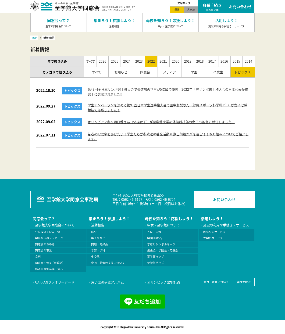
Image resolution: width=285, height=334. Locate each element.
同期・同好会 (99, 244)
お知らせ (120, 72)
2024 (127, 61)
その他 (95, 256)
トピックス (242, 72)
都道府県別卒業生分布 (49, 269)
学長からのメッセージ (49, 238)
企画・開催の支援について (108, 263)
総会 (94, 232)
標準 (176, 9)
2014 (248, 61)
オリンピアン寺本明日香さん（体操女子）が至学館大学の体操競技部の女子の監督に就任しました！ (161, 121)
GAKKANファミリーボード (54, 282)
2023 (139, 61)
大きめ (191, 9)
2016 (224, 61)
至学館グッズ (155, 263)
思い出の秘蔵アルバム (107, 282)
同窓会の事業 (43, 250)
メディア (169, 72)
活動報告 (97, 225)
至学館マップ (155, 256)
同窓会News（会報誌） (50, 263)
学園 (194, 72)
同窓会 (145, 72)
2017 (212, 61)
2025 (114, 61)
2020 (175, 61)
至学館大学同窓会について (54, 225)
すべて (90, 61)
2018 (200, 61)
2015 (236, 61)
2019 (188, 61)
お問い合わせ (224, 199)
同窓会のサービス (214, 232)
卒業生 (218, 72)
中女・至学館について (163, 225)
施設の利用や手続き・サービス (226, 225)
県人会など (98, 238)
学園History (154, 238)
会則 (38, 256)
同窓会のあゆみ (45, 244)
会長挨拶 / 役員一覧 (47, 232)
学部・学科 (98, 250)
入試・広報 (154, 232)
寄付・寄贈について (216, 282)
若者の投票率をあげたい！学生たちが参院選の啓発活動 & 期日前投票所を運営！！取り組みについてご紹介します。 (168, 136)
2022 (151, 61)
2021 (163, 61)
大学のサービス (213, 238)
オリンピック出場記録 (163, 282)
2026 (102, 61)
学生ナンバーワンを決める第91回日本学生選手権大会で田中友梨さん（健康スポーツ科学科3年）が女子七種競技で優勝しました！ (167, 107)
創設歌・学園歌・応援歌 (162, 250)
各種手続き (244, 282)
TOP (34, 38)
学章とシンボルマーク (161, 244)
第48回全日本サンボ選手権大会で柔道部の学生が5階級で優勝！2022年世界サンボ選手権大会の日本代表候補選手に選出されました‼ (168, 92)
